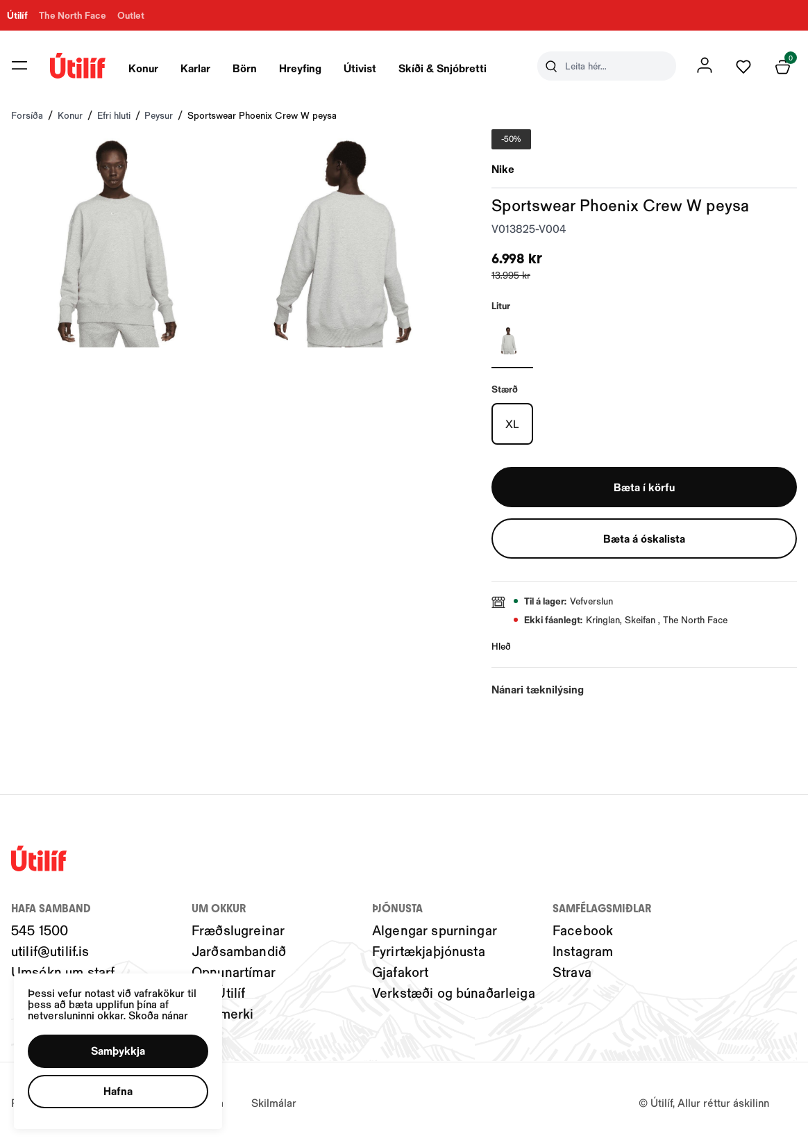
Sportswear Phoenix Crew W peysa (262, 115)
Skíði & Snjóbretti (442, 67)
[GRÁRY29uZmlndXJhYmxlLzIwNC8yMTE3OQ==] (512, 340)
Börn (245, 67)
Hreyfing (300, 67)
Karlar (195, 67)
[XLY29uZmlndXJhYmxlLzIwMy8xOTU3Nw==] (512, 424)
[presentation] (143, 66)
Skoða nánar (158, 1014)
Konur (143, 67)
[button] (118, 1051)
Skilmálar (273, 1102)
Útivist (360, 67)
